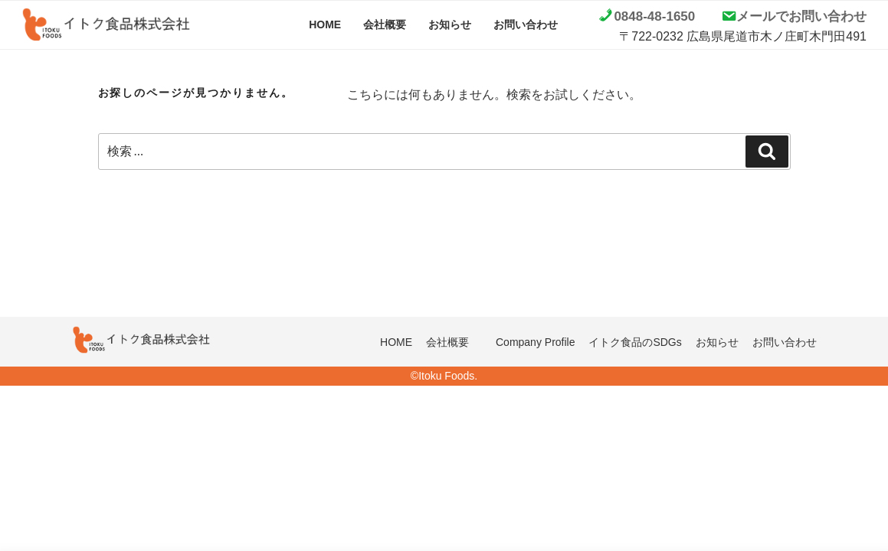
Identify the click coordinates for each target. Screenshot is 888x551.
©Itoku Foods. (444, 376)
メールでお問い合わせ (801, 16)
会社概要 (384, 24)
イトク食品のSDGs (634, 342)
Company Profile (535, 342)
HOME (325, 24)
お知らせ (449, 24)
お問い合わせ (525, 24)
